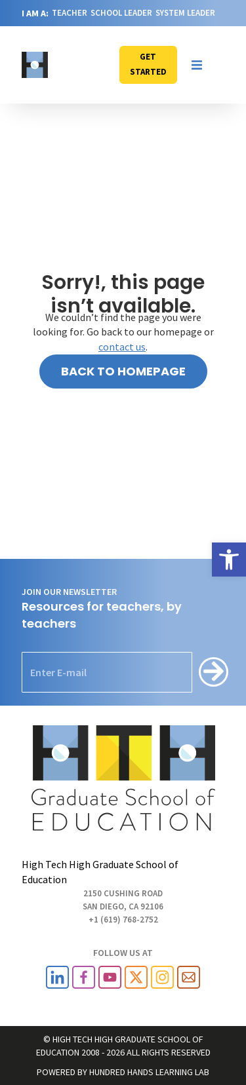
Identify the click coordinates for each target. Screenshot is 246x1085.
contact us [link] (122, 346)
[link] (229, 559)
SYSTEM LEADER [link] (185, 12)
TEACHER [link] (69, 12)
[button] (197, 65)
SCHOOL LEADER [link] (121, 12)
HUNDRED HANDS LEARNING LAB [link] (149, 1072)
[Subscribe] (213, 672)
